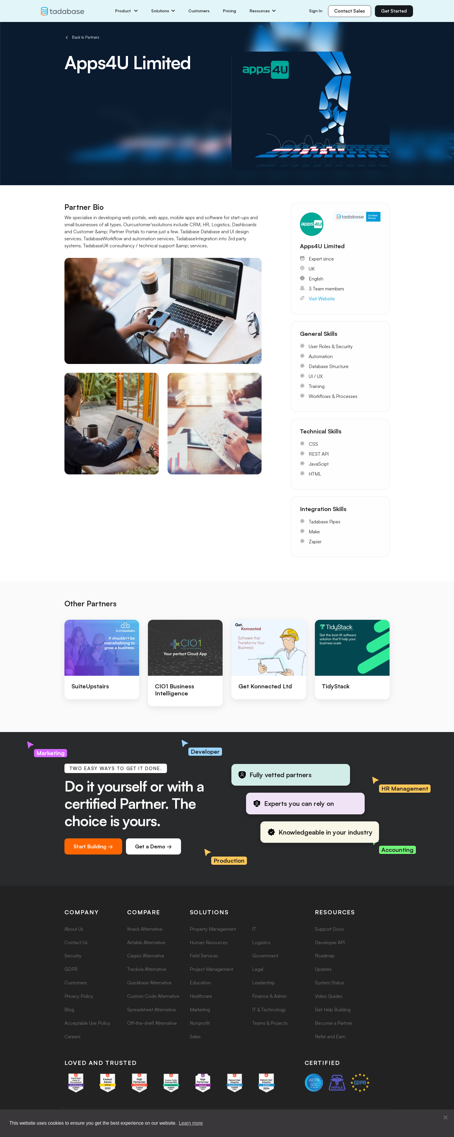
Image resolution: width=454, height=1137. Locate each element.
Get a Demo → (153, 846)
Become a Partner (333, 1023)
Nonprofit (200, 1023)
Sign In (315, 10)
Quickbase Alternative (149, 982)
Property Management (213, 929)
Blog (69, 1009)
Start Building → (93, 846)
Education (200, 982)
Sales (195, 1036)
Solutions (163, 11)
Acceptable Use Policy (87, 1023)
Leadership (263, 982)
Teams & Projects (270, 1023)
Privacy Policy (78, 996)
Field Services (204, 956)
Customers (198, 11)
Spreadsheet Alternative (151, 1009)
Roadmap (324, 956)
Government (265, 956)
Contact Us (76, 942)
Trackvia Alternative (146, 969)
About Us (73, 929)
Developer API (330, 942)
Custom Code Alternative (153, 996)
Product (126, 11)
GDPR (71, 969)
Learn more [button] (191, 1123)
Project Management (211, 969)
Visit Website (322, 299)
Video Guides (328, 996)
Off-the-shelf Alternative (152, 1023)
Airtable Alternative (146, 942)
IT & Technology (269, 1009)
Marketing (200, 1009)
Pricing (229, 11)
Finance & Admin (269, 996)
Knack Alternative (145, 929)
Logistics (261, 942)
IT (254, 929)
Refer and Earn (330, 1036)
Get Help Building (333, 1009)
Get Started (394, 11)
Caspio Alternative (145, 956)
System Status (329, 982)
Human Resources (209, 942)
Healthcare (201, 996)
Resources (263, 11)
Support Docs (329, 929)
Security (72, 956)
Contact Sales (349, 11)
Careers (72, 1036)
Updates (323, 969)
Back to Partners (81, 37)
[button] (445, 1117)
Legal (257, 969)
